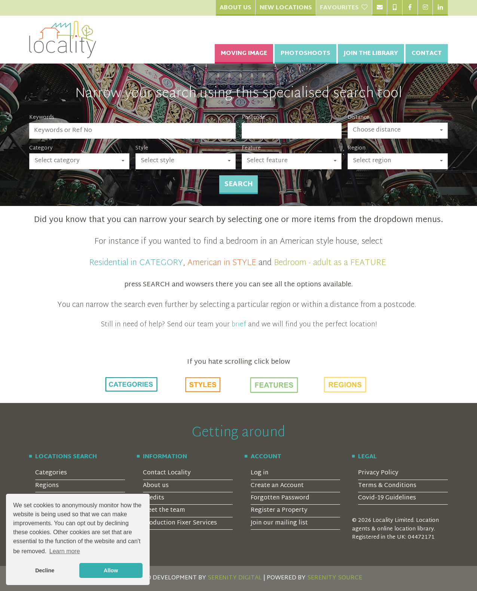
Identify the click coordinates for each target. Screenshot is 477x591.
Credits (153, 498)
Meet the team (164, 510)
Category (41, 148)
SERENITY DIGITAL (235, 578)
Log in (260, 473)
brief (239, 324)
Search (238, 184)
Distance (358, 117)
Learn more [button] (64, 551)
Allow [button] (111, 570)
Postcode (253, 117)
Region (357, 148)
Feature (251, 148)
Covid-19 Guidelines (387, 498)
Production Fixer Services (180, 523)
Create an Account (277, 485)
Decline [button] (44, 570)
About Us (235, 8)
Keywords (41, 117)
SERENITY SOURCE (334, 578)
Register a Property (279, 510)
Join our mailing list (279, 523)
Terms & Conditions (387, 485)
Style (141, 148)
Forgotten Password (280, 498)
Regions (47, 485)
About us (156, 485)
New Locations (286, 8)
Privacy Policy (378, 473)
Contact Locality (167, 473)
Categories (51, 473)
